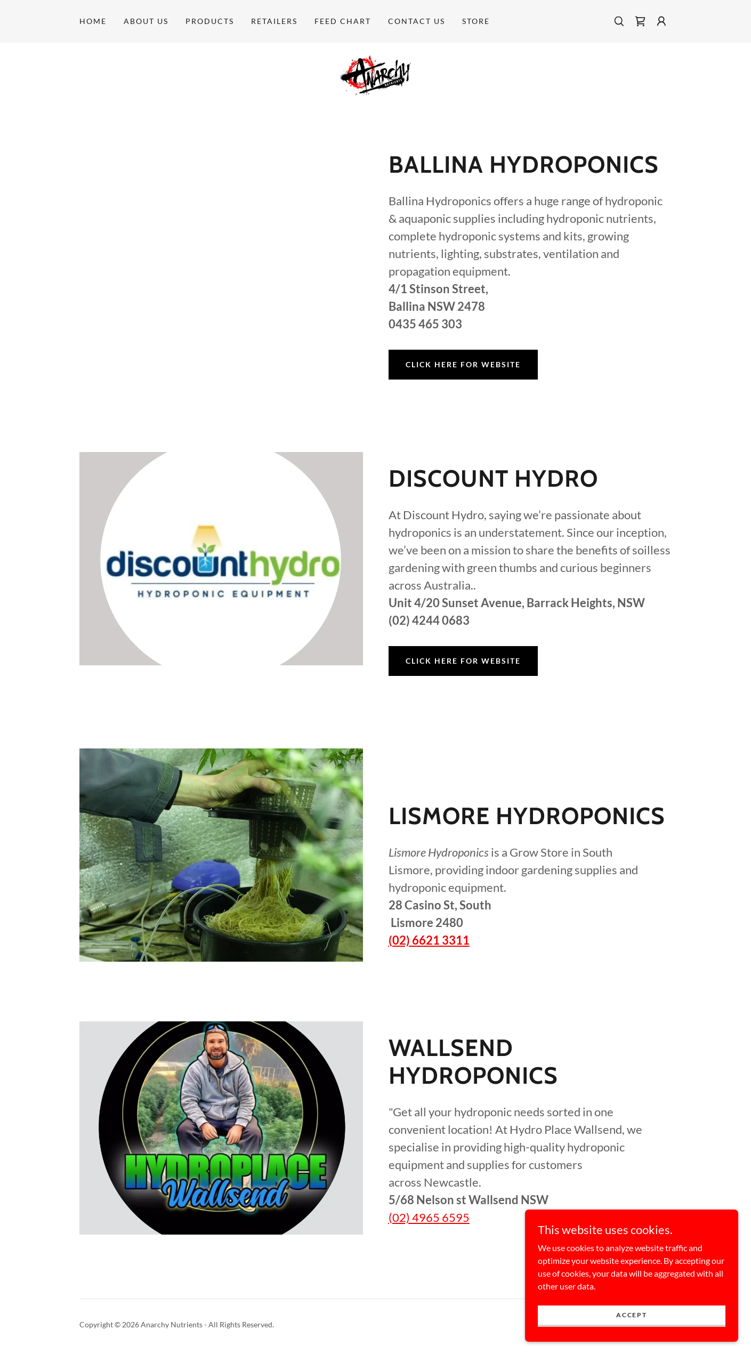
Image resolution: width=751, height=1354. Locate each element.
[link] (640, 21)
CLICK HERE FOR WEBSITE (463, 364)
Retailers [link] (274, 21)
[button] (661, 21)
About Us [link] (146, 21)
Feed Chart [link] (342, 21)
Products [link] (209, 21)
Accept (631, 1315)
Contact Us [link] (416, 21)
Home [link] (93, 21)
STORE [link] (476, 21)
